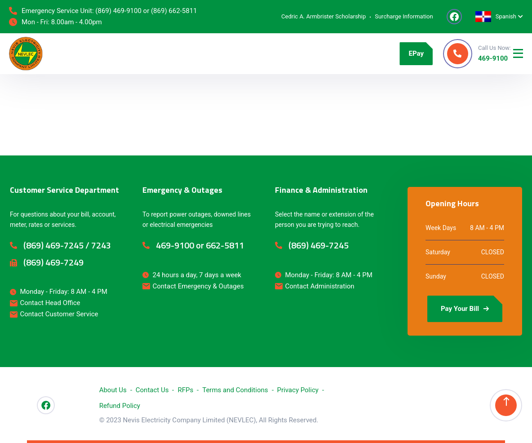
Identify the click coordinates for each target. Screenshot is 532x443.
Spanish (495, 16)
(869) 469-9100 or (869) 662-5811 (146, 11)
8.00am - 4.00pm (76, 22)
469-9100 (493, 58)
